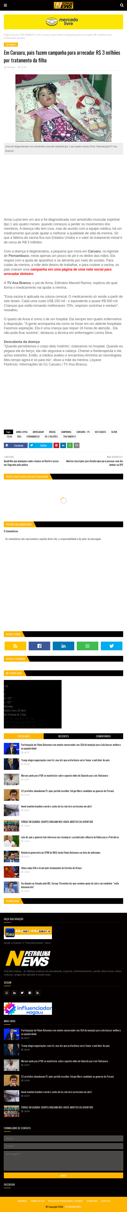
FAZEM (114, 431)
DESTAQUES (100, 431)
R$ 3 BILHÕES (51, 436)
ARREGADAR (38, 431)
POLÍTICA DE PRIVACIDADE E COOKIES (65, 1201)
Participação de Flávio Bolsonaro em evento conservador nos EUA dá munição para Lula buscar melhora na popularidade (71, 746)
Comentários (103, 736)
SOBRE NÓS (92, 1201)
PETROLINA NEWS (73, 1206)
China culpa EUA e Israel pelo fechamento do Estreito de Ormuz (51, 868)
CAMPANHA (66, 431)
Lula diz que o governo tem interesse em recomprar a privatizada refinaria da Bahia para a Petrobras (70, 837)
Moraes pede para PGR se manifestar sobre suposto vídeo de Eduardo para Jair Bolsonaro (64, 775)
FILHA (9, 436)
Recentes (63, 736)
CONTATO (105, 1201)
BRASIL (52, 431)
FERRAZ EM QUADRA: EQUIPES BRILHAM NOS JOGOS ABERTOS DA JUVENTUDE (57, 822)
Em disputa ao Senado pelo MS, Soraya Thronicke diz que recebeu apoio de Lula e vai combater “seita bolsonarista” (70, 885)
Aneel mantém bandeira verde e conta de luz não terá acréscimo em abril (56, 806)
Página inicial (11, 34)
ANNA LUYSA (22, 431)
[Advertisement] (63, 186)
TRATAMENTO (27, 34)
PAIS (19, 436)
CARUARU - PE (83, 431)
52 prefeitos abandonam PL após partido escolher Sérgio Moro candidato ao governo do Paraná (67, 791)
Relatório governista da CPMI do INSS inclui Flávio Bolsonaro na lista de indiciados (60, 852)
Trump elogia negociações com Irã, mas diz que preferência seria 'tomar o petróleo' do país (65, 760)
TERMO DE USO (38, 1201)
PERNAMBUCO (33, 436)
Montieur (11, 67)
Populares (24, 736)
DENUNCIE (22, 1201)
